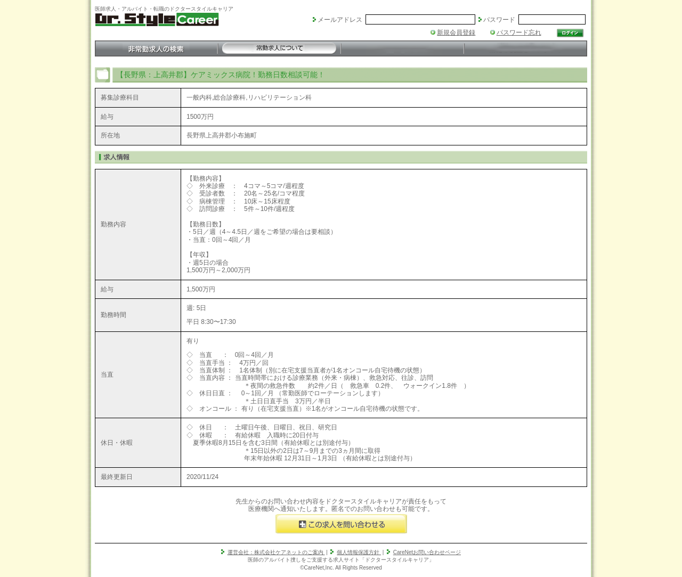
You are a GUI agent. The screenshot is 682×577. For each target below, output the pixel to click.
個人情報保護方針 (359, 552)
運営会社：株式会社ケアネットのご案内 (276, 552)
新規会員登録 (456, 32)
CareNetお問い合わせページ (427, 552)
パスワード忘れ (519, 32)
